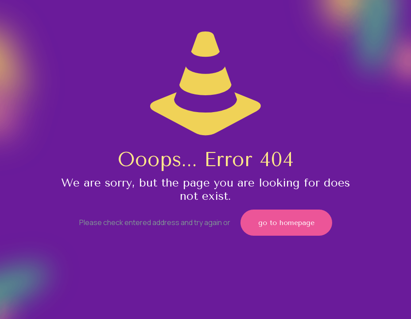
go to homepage (286, 222)
